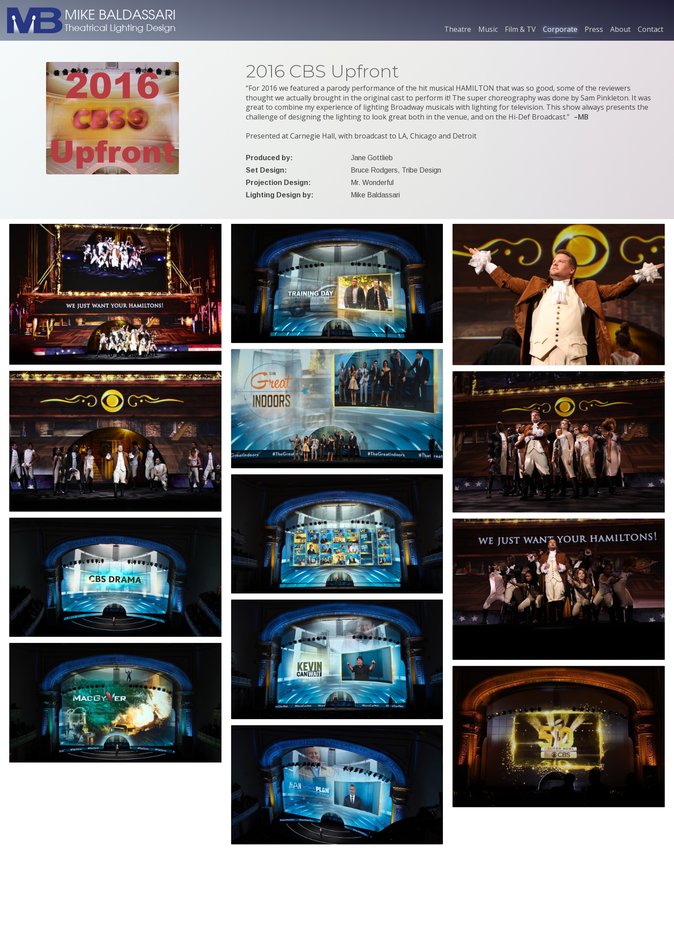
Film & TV (520, 29)
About (620, 29)
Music (488, 29)
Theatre (457, 29)
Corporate (560, 29)
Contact (650, 29)
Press (594, 29)
